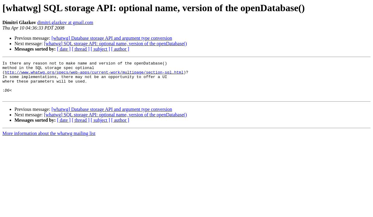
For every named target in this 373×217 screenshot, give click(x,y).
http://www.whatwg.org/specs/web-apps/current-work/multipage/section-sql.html (94, 74)
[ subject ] (100, 49)
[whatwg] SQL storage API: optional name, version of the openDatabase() (115, 43)
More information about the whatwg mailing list (48, 140)
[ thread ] (81, 49)
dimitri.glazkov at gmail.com (65, 22)
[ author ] (120, 49)
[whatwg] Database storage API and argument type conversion (112, 38)
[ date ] (64, 49)
